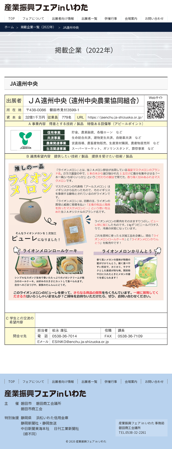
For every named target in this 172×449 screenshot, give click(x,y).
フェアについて (33, 18)
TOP (11, 18)
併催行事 (111, 18)
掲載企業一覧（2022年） (38, 27)
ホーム (9, 27)
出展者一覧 (89, 18)
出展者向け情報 (63, 18)
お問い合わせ (154, 18)
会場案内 (131, 18)
